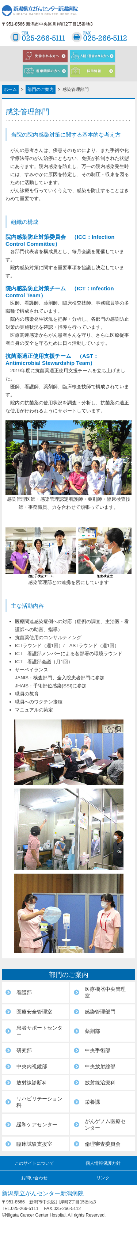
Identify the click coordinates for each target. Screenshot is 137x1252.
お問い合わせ (34, 1177)
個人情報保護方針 (103, 1163)
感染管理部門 (100, 1012)
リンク (103, 1177)
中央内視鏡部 (31, 1066)
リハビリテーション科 (39, 1102)
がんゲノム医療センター (105, 1124)
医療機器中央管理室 (105, 992)
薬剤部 (92, 1031)
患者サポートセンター (39, 1031)
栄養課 (92, 1102)
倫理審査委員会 (103, 1144)
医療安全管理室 (34, 1012)
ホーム (10, 89)
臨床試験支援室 (34, 1144)
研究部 (24, 1050)
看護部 (24, 992)
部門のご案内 (40, 89)
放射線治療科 (100, 1082)
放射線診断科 (31, 1082)
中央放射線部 (100, 1066)
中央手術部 (97, 1050)
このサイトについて (34, 1163)
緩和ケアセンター (36, 1124)
